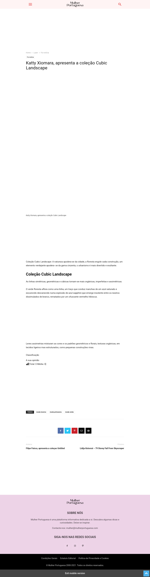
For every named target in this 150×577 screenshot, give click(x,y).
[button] (30, 4)
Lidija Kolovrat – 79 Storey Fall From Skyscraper (102, 448)
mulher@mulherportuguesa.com (82, 528)
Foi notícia (45, 53)
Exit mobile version (75, 573)
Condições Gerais (49, 558)
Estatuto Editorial (68, 558)
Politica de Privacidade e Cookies (94, 558)
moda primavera (56, 412)
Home (28, 53)
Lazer (36, 53)
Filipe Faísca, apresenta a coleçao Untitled (45, 448)
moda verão (69, 412)
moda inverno (41, 412)
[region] (75, 31)
